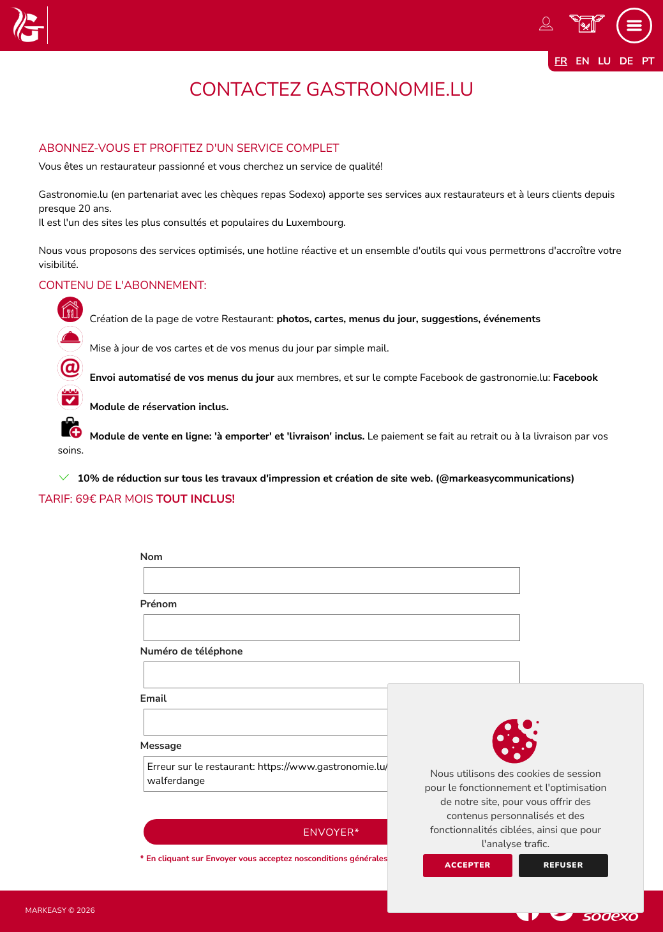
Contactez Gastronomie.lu (332, 90)
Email (153, 699)
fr (561, 61)
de (627, 61)
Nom (151, 557)
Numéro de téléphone (191, 651)
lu (604, 61)
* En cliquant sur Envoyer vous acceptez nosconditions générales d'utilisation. (289, 858)
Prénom (158, 604)
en (583, 61)
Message (161, 746)
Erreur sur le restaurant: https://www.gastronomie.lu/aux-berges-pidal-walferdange (332, 774)
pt (648, 61)
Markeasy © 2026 (60, 911)
